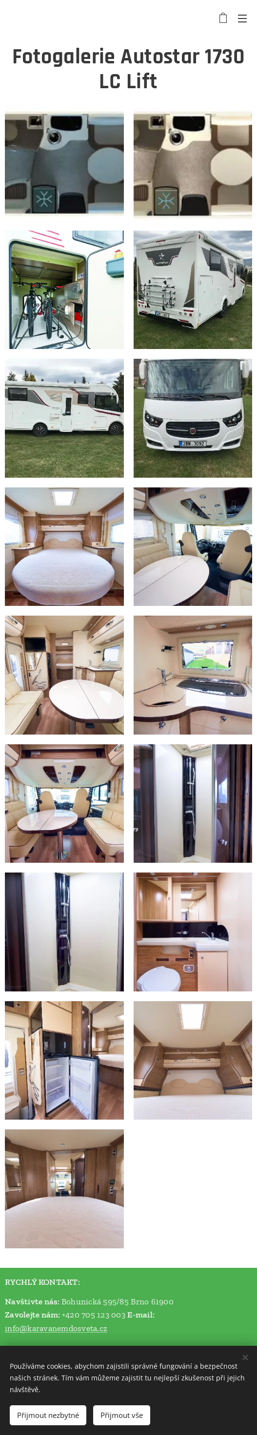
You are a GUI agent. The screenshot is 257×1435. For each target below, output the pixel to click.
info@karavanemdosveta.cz (56, 1328)
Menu (242, 18)
